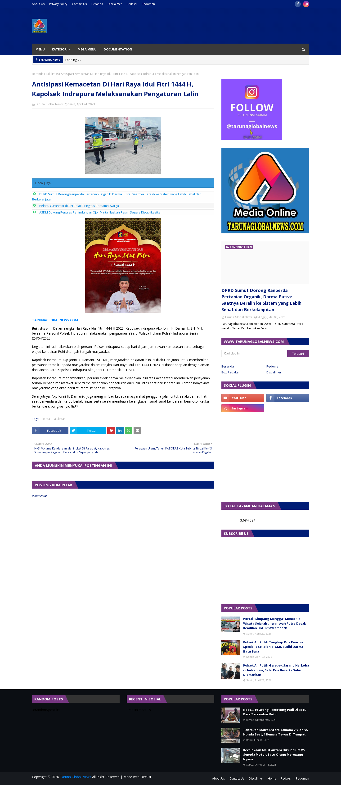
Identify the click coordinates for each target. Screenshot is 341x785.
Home (272, 778)
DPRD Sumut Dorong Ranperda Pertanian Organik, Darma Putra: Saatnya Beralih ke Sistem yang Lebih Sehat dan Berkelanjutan (261, 299)
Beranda (97, 4)
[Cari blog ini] (254, 353)
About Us (38, 4)
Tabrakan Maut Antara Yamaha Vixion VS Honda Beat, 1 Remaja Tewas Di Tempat (275, 732)
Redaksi (132, 4)
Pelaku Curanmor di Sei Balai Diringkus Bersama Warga (79, 206)
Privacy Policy (58, 4)
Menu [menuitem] (40, 49)
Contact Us (79, 4)
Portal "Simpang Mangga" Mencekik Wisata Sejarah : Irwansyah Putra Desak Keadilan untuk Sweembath (274, 623)
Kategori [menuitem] (59, 49)
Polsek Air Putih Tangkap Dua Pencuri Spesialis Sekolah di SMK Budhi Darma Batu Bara (273, 646)
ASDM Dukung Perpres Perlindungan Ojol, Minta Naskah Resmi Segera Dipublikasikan (100, 212)
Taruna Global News (49, 104)
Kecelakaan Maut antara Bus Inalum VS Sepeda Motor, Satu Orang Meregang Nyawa (274, 754)
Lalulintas (52, 74)
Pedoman (148, 4)
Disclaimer (115, 4)
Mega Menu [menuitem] (87, 49)
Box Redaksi (230, 372)
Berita (46, 419)
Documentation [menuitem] (118, 49)
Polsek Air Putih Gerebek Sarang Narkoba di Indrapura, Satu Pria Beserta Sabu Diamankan (276, 670)
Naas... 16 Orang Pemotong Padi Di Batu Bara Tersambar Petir (274, 712)
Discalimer (273, 372)
